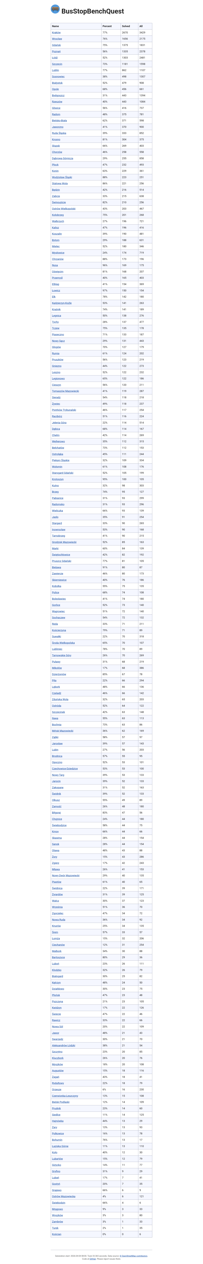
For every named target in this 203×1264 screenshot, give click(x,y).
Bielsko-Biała (59, 120)
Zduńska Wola (60, 699)
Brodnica (57, 756)
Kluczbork (57, 1058)
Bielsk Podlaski (60, 1102)
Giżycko (56, 1164)
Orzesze (56, 1089)
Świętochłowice (61, 554)
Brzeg (55, 491)
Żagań (55, 1076)
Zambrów (57, 1221)
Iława (55, 718)
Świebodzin (58, 1202)
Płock (55, 164)
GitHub (93, 1259)
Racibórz (57, 416)
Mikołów (57, 667)
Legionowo (58, 378)
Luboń (55, 963)
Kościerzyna (59, 630)
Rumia (55, 353)
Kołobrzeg (58, 214)
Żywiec (56, 403)
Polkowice (58, 1133)
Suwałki (56, 636)
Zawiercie (57, 573)
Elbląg (55, 284)
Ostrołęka (57, 454)
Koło (54, 1152)
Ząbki (55, 737)
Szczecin (57, 63)
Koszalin (57, 233)
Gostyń (56, 1183)
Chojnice (57, 818)
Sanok (55, 844)
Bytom (55, 240)
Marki (55, 548)
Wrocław (57, 38)
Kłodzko (56, 970)
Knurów (56, 925)
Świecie (56, 1014)
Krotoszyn (58, 479)
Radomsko (58, 504)
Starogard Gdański (62, 472)
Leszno (56, 372)
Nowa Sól (57, 1026)
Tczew (55, 328)
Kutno (55, 485)
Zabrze (56, 196)
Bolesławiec (59, 598)
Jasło (55, 517)
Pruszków (57, 359)
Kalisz (55, 227)
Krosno (56, 139)
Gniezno (56, 365)
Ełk (54, 296)
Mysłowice (58, 252)
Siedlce (56, 1114)
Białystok (57, 82)
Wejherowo (58, 441)
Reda (55, 623)
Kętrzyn (56, 982)
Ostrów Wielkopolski (63, 208)
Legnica (56, 315)
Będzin (56, 189)
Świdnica (57, 888)
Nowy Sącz (58, 340)
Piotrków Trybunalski (64, 409)
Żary (54, 1127)
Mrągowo (57, 1209)
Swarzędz (57, 1039)
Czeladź (56, 693)
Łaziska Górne (60, 1146)
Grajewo (56, 1190)
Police (55, 592)
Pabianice (57, 498)
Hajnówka (57, 1120)
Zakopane (57, 787)
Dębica (56, 428)
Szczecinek (58, 712)
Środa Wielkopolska (63, 642)
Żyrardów (57, 894)
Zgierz (55, 862)
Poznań (56, 51)
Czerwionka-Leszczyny (65, 1095)
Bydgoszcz (58, 95)
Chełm (55, 435)
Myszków (57, 1064)
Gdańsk (56, 45)
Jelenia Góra (59, 422)
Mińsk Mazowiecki (62, 730)
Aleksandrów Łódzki (63, 1045)
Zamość (56, 806)
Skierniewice (59, 579)
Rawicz (56, 1020)
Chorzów (57, 151)
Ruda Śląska (59, 133)
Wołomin (57, 466)
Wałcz (55, 900)
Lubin (55, 749)
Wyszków (57, 1215)
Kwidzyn (57, 1007)
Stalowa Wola (60, 183)
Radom (56, 114)
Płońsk (56, 995)
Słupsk (56, 145)
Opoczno (57, 762)
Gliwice (56, 107)
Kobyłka (56, 586)
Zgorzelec (57, 913)
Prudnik (56, 1108)
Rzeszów (57, 101)
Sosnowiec (58, 76)
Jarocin (56, 781)
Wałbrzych (58, 221)
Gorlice (56, 605)
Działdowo (58, 988)
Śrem (55, 932)
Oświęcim (57, 271)
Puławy (56, 661)
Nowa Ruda (58, 919)
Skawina (57, 837)
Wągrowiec (58, 611)
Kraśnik (56, 309)
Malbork (56, 951)
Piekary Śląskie (60, 460)
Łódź (55, 57)
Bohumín (57, 1139)
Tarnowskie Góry (61, 655)
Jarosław (57, 743)
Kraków (56, 32)
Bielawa (56, 567)
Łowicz (56, 290)
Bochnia (56, 724)
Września (57, 906)
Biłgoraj (56, 812)
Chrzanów (58, 259)
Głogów (56, 347)
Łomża (56, 938)
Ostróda (56, 705)
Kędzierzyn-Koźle (62, 303)
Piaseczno (58, 334)
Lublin (55, 70)
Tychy (55, 321)
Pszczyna (57, 1001)
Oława (55, 850)
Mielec (56, 246)
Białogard (57, 976)
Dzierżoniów (59, 674)
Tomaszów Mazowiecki (65, 391)
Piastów (56, 881)
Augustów (58, 1070)
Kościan (56, 1234)
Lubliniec (57, 649)
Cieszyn (56, 384)
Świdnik (56, 793)
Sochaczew (58, 617)
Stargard (57, 523)
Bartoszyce (58, 957)
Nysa (55, 265)
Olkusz (56, 800)
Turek (55, 1227)
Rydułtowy (58, 1083)
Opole (55, 89)
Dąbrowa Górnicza (62, 158)
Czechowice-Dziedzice (65, 768)
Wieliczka (57, 510)
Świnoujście (59, 202)
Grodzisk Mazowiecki (64, 542)
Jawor (55, 1032)
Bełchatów (58, 447)
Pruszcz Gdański (61, 561)
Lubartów (57, 1158)
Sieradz (56, 397)
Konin (55, 170)
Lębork (56, 686)
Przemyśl (57, 277)
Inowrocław (58, 529)
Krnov (55, 831)
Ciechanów (58, 944)
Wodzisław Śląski (62, 177)
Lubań (55, 1177)
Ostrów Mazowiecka (63, 1196)
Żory (54, 856)
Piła (54, 680)
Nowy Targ (58, 774)
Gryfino (56, 1171)
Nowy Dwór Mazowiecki (66, 875)
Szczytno (57, 1051)
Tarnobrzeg (58, 535)
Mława (56, 869)
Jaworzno (57, 126)
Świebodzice (59, 825)
